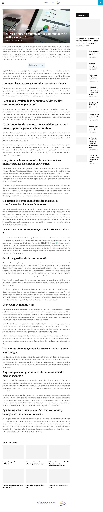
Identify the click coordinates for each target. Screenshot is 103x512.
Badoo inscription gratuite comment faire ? (94, 52)
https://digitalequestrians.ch (59, 243)
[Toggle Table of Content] (40, 65)
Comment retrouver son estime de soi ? (93, 64)
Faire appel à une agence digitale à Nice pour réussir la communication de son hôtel (59, 463)
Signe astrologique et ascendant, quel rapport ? (94, 116)
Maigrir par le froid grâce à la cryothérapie (93, 77)
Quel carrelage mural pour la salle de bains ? (94, 128)
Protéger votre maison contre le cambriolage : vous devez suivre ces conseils (94, 90)
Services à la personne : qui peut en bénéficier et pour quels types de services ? (87, 40)
